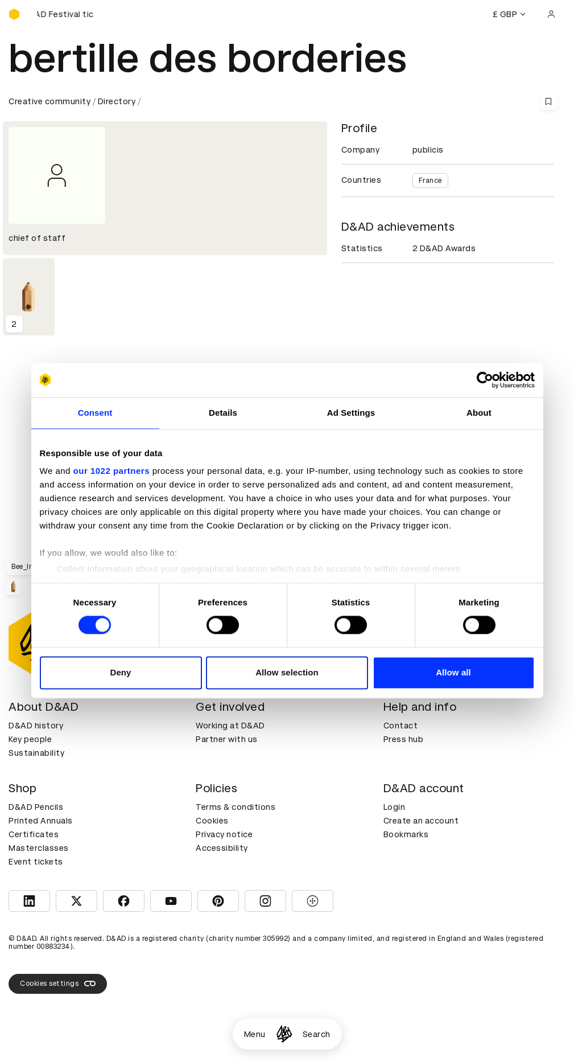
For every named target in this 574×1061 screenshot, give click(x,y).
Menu (255, 1034)
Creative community (49, 101)
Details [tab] (223, 412)
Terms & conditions (235, 807)
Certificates (34, 834)
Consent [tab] (95, 412)
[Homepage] (284, 1034)
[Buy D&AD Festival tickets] (65, 14)
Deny (120, 672)
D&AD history (36, 725)
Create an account (421, 820)
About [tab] (479, 412)
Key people (30, 739)
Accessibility (222, 848)
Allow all (453, 672)
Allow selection (287, 672)
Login (394, 807)
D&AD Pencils (36, 807)
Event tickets (36, 861)
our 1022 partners (111, 471)
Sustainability (36, 752)
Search (317, 1034)
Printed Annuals (41, 820)
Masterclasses (39, 848)
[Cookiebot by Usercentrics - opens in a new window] (485, 379)
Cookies (212, 820)
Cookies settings (58, 983)
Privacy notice (224, 834)
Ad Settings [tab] (351, 412)
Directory (117, 101)
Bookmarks (406, 834)
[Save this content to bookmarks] (548, 101)
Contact (400, 725)
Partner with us (227, 739)
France (430, 181)
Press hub (403, 739)
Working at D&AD (230, 725)
